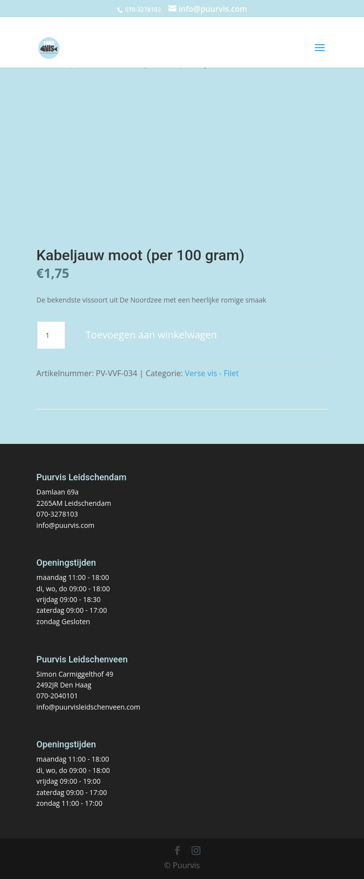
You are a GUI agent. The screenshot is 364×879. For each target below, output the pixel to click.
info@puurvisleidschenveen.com (88, 707)
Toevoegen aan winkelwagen (151, 334)
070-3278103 (57, 514)
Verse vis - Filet (212, 373)
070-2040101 (57, 695)
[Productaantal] (51, 335)
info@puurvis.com (65, 525)
